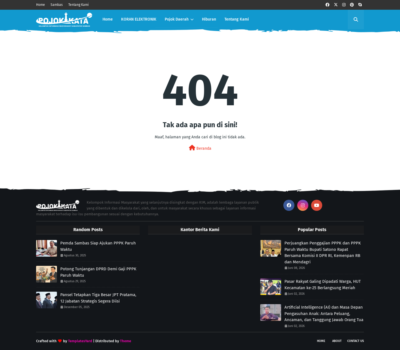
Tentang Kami (78, 5)
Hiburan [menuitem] (209, 19)
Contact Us (355, 341)
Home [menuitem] (107, 19)
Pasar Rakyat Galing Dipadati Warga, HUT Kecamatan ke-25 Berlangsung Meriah (322, 284)
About (337, 341)
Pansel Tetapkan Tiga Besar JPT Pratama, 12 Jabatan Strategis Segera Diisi (98, 298)
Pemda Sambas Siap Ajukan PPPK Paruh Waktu (98, 246)
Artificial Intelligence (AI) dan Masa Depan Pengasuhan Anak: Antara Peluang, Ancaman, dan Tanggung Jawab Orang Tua (323, 313)
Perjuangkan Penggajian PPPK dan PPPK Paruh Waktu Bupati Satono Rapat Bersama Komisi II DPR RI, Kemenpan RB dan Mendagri (322, 252)
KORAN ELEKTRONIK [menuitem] (138, 19)
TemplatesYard (80, 341)
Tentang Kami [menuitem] (236, 19)
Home (40, 5)
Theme (125, 341)
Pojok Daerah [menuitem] (177, 19)
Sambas (57, 5)
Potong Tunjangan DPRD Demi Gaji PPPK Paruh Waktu (98, 272)
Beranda (200, 148)
